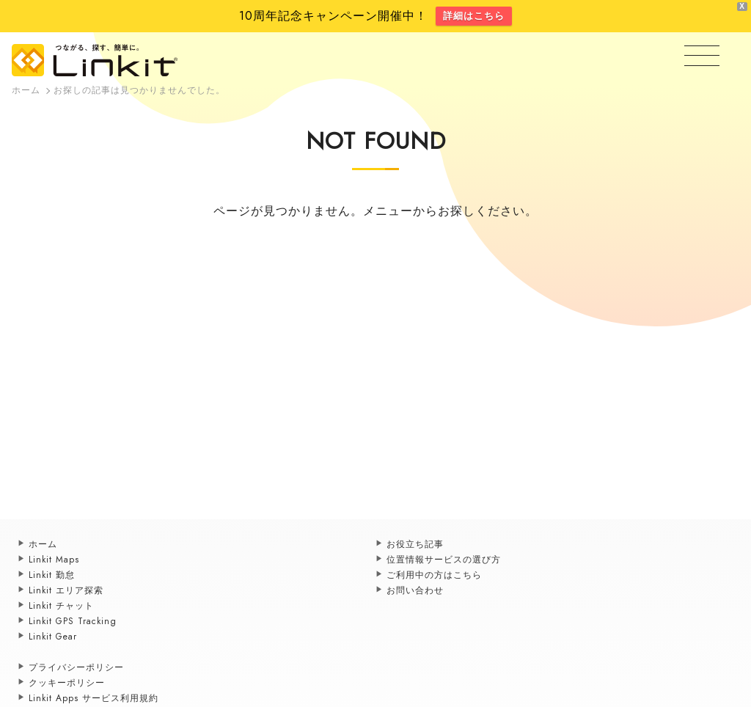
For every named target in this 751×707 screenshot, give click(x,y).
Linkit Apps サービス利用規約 (93, 698)
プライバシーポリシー (76, 667)
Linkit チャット (61, 605)
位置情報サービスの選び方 (444, 559)
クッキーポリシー (67, 682)
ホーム (43, 544)
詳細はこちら (474, 16)
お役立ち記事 (415, 544)
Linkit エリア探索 (66, 590)
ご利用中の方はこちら (434, 575)
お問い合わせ (415, 590)
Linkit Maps (54, 559)
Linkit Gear (53, 636)
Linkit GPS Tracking (73, 621)
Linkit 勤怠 (52, 575)
